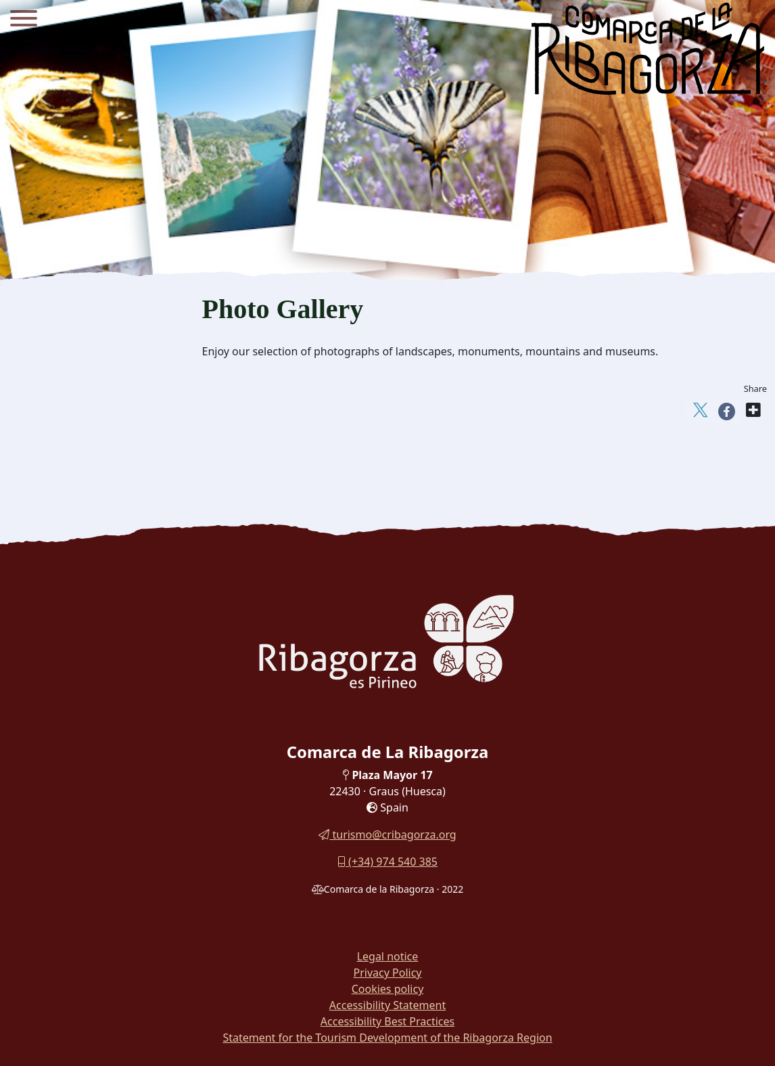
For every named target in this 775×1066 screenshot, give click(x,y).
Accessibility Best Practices (387, 1021)
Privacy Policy (388, 972)
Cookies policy (388, 988)
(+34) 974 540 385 (387, 861)
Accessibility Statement (387, 1005)
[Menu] (23, 20)
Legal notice (388, 956)
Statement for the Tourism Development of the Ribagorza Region (387, 1037)
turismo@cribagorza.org (387, 834)
